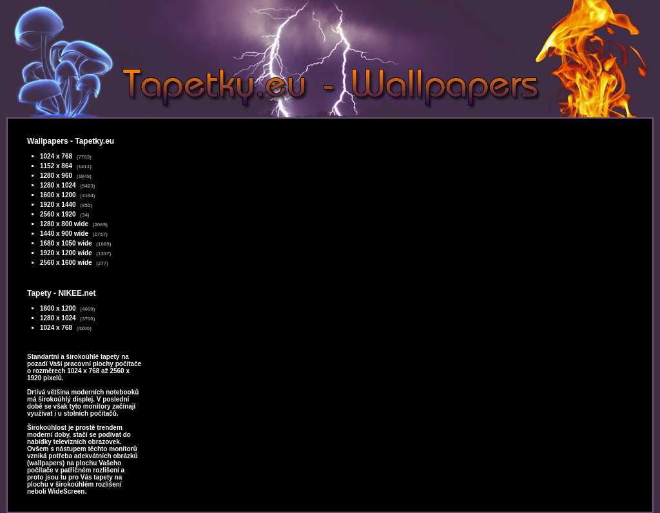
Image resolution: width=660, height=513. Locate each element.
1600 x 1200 (58, 194)
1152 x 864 (56, 165)
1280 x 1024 (58, 185)
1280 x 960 (56, 175)
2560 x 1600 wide (66, 262)
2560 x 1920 (58, 214)
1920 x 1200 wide (66, 252)
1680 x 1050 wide (66, 243)
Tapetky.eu (94, 141)
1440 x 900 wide (64, 233)
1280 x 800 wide (64, 223)
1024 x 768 (56, 156)
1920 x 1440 (58, 204)
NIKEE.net (76, 293)
